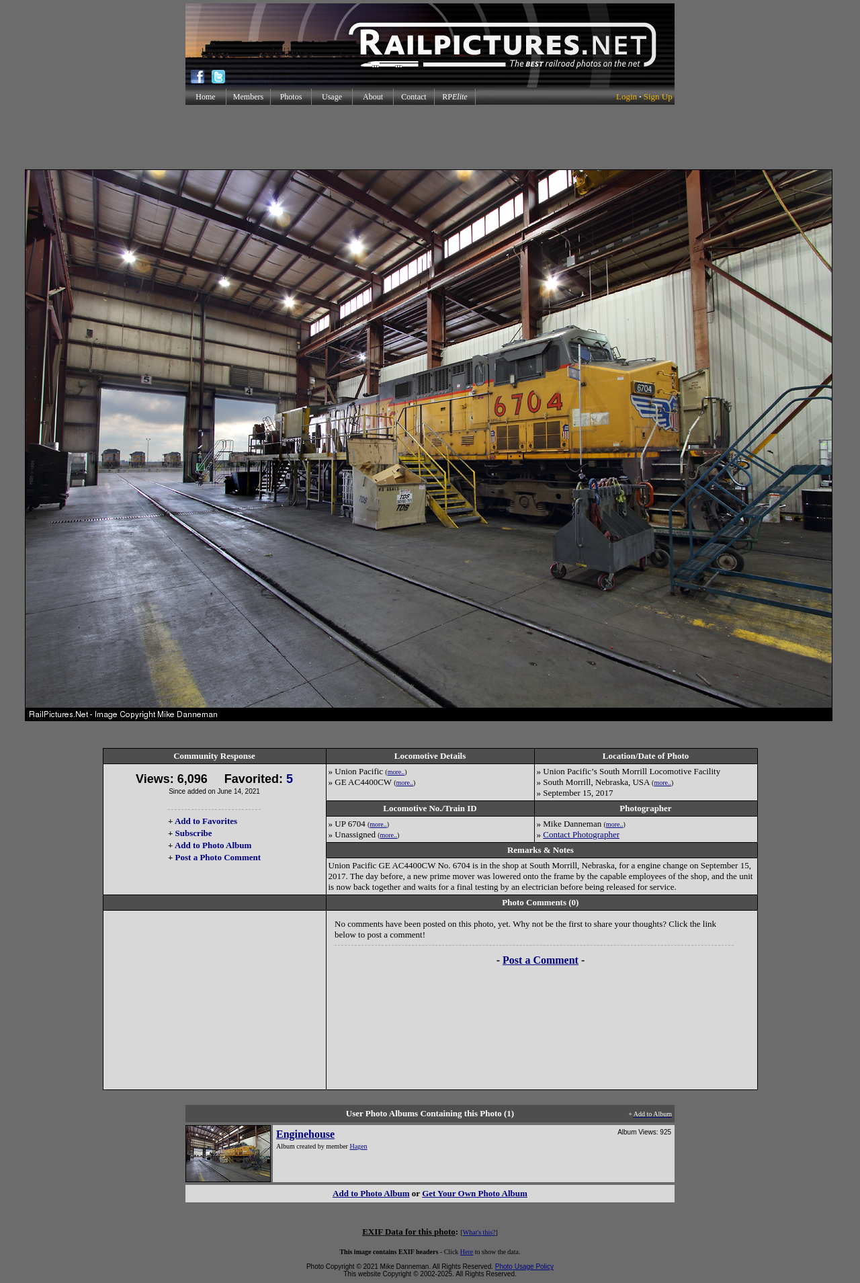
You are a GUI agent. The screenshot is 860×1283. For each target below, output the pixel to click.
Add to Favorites (206, 821)
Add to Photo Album (213, 845)
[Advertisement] (430, 137)
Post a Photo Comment (218, 857)
